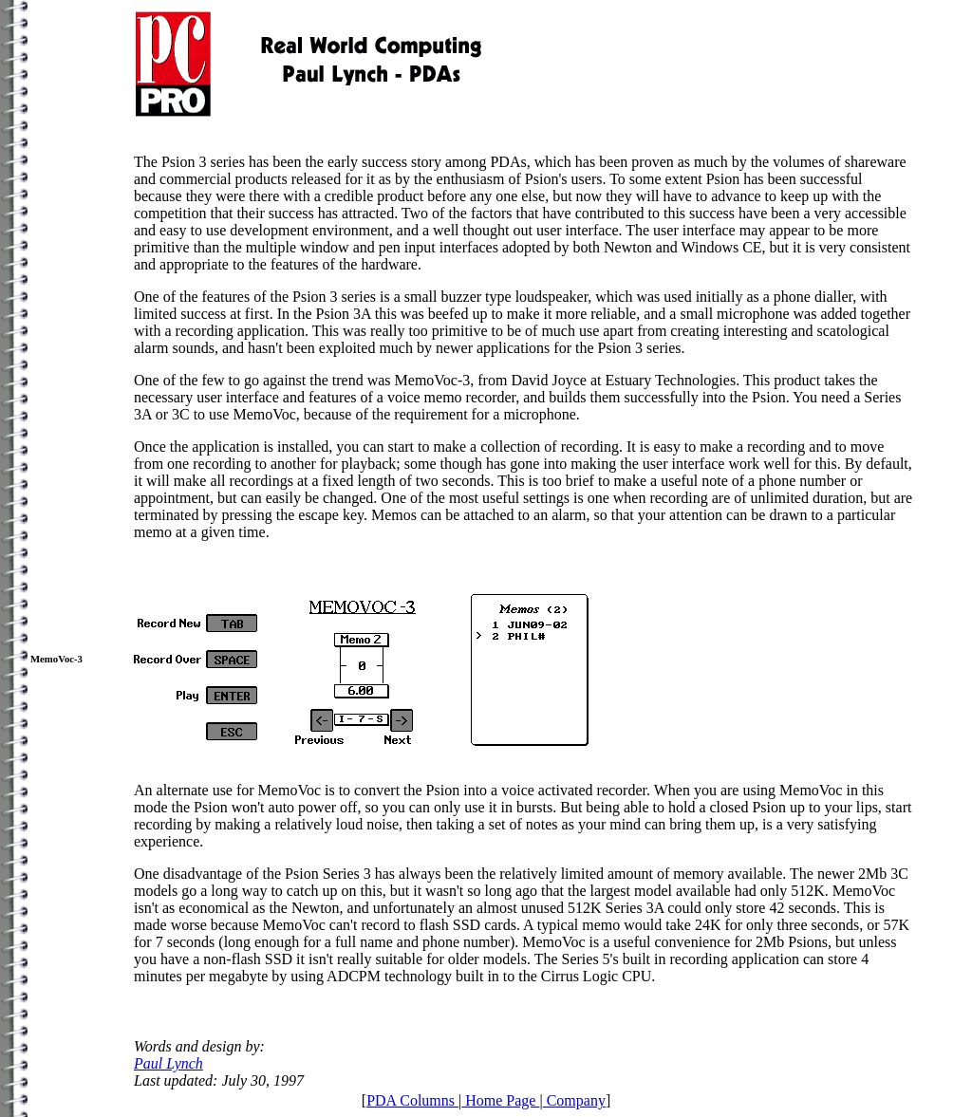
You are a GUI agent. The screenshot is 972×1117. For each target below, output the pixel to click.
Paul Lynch (168, 1063)
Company (574, 1100)
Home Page (500, 1100)
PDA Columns (412, 1100)
